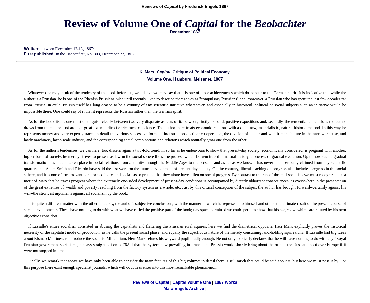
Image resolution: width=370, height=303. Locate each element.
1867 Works (226, 282)
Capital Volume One (191, 282)
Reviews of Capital (151, 282)
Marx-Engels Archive (184, 288)
